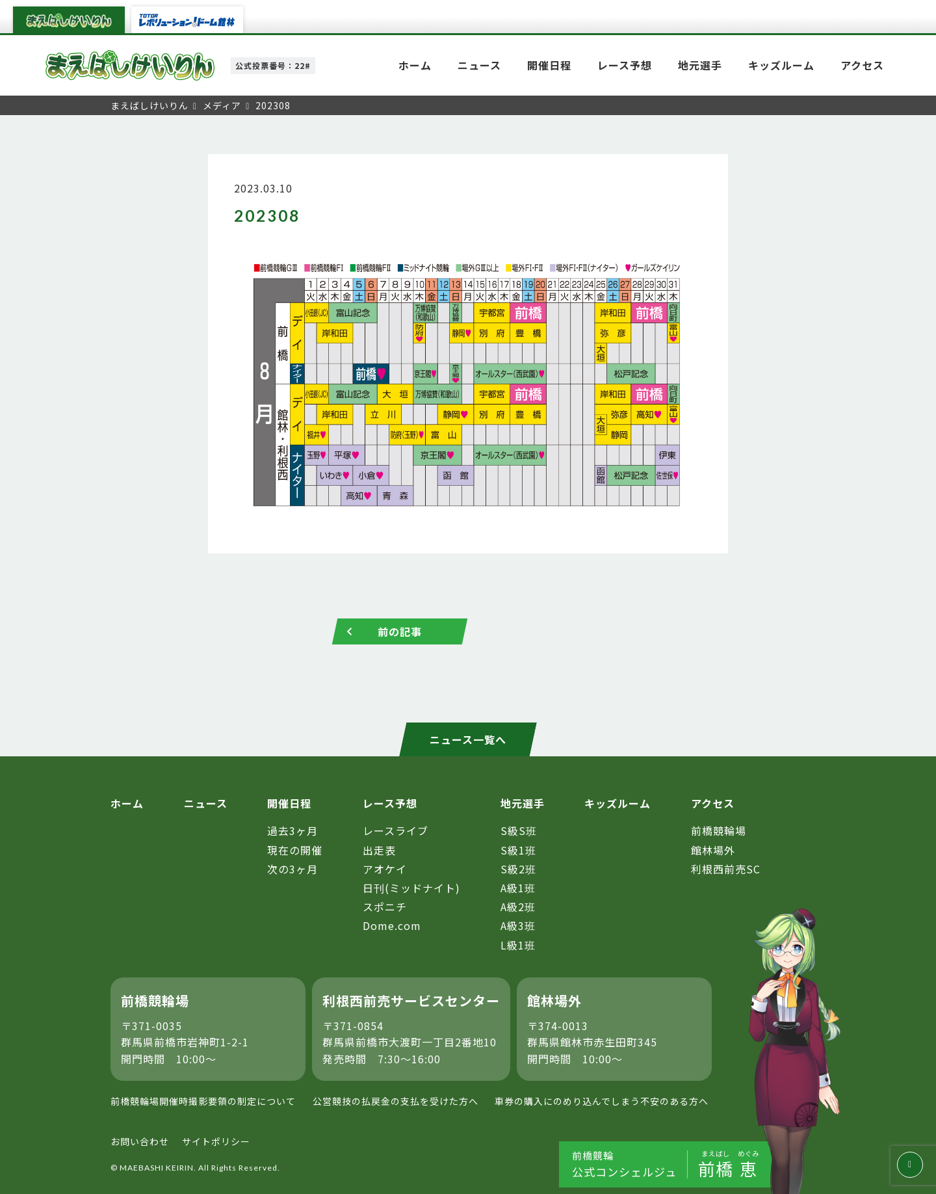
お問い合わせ (139, 1141)
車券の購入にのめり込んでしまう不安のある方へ (601, 1101)
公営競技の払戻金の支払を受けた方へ (395, 1101)
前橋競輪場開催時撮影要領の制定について (203, 1101)
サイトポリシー (216, 1141)
